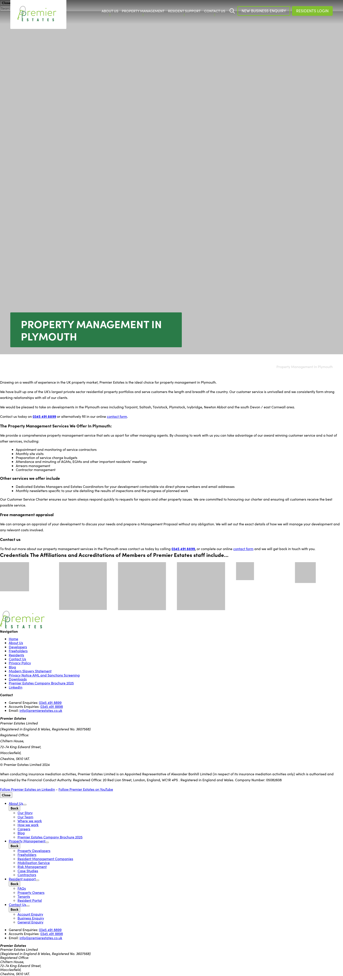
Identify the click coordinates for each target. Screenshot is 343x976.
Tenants (24, 896)
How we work (28, 824)
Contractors (27, 874)
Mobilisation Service (34, 862)
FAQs (22, 888)
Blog (12, 667)
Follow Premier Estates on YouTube (85, 789)
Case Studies (28, 870)
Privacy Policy (20, 663)
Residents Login (312, 10)
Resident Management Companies (45, 858)
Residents (16, 655)
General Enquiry (30, 922)
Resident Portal (30, 900)
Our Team (25, 817)
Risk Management (32, 866)
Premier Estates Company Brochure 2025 (41, 683)
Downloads (18, 679)
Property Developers (34, 850)
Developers (18, 647)
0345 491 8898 (51, 706)
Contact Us (17, 659)
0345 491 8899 (44, 416)
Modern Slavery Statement (30, 671)
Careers (24, 829)
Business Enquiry (31, 918)
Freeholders (18, 650)
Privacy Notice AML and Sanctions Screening (44, 675)
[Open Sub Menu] (25, 804)
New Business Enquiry (264, 10)
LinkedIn (15, 687)
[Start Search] (232, 10)
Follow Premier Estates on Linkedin (27, 789)
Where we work (30, 820)
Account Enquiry (30, 914)
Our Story (25, 812)
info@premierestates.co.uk (40, 710)
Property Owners (31, 892)
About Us (16, 642)
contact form (117, 416)
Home (13, 638)
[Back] (14, 808)
